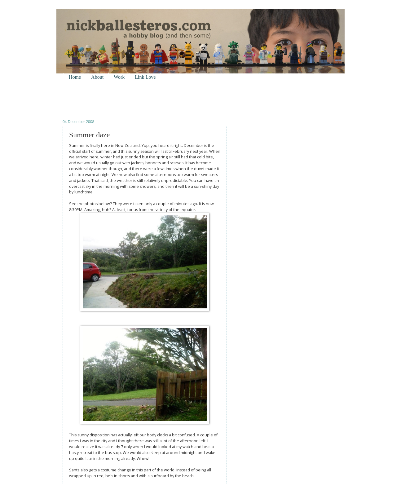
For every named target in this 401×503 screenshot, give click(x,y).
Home (75, 77)
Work (119, 77)
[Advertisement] (135, 99)
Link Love (145, 77)
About (97, 77)
